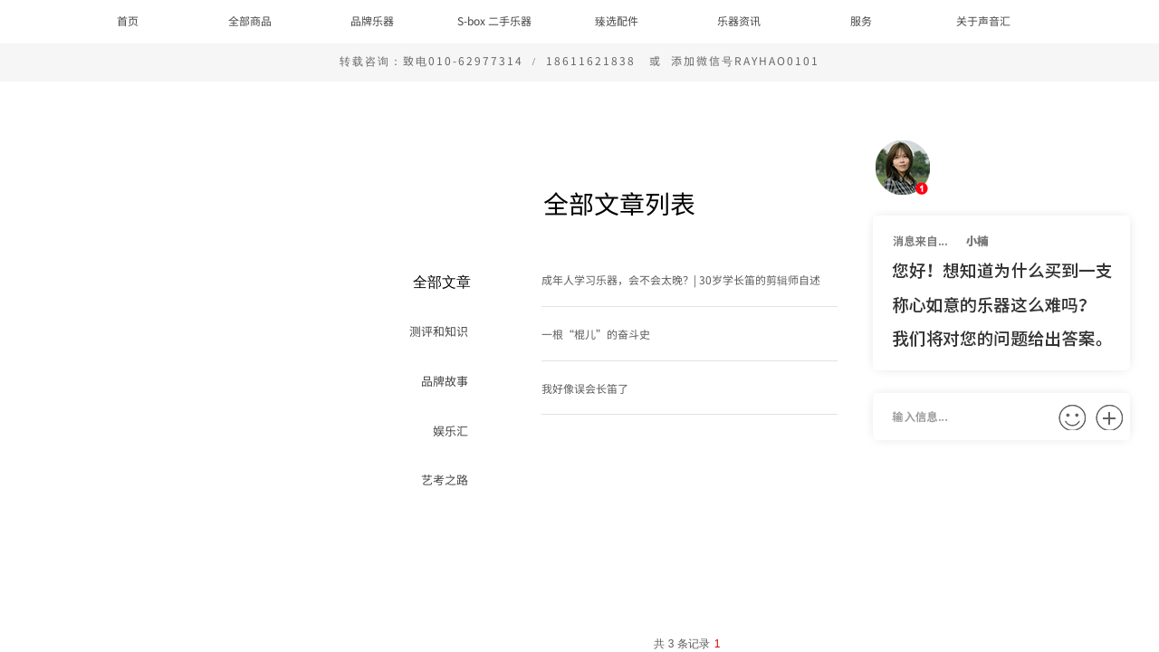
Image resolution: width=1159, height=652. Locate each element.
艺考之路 (444, 479)
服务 (861, 20)
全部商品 (250, 20)
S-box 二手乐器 (494, 20)
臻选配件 (616, 20)
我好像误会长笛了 (584, 388)
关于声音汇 (983, 20)
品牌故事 (444, 380)
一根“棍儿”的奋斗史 (595, 333)
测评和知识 (438, 331)
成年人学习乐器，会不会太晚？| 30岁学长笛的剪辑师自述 (680, 279)
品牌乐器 (372, 20)
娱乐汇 (450, 430)
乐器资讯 (739, 20)
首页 (128, 20)
